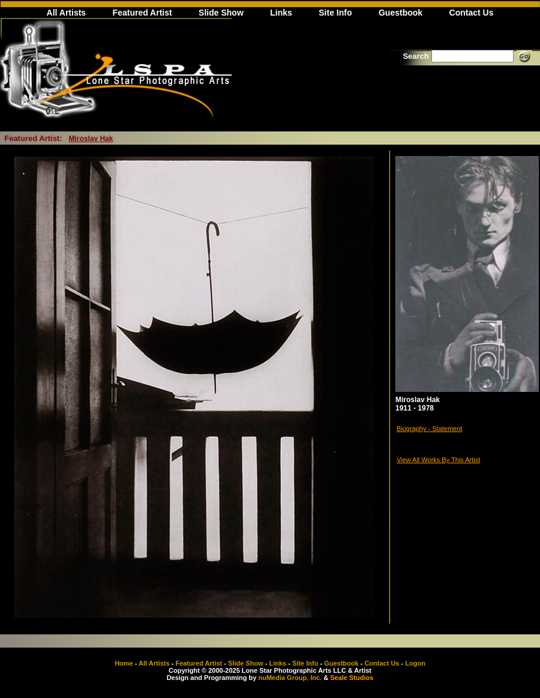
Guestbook (400, 12)
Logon (415, 663)
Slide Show (221, 12)
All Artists (66, 12)
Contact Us (471, 12)
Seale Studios (351, 677)
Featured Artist (142, 12)
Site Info (335, 12)
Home (124, 663)
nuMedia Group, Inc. (290, 677)
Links (281, 12)
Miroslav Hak (90, 138)
